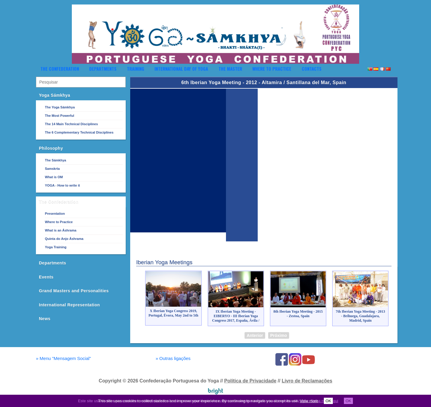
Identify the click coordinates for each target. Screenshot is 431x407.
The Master (230, 68)
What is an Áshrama (60, 230)
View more (309, 401)
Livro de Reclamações (307, 380)
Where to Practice (271, 68)
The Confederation (59, 68)
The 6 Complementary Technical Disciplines (79, 132)
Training (135, 68)
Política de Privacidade (250, 380)
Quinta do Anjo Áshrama (64, 238)
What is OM (54, 177)
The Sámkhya (55, 160)
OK (328, 401)
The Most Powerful (59, 115)
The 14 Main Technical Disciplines (71, 124)
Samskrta (52, 168)
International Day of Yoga (181, 68)
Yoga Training (55, 247)
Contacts (311, 68)
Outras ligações (173, 358)
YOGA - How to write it (62, 185)
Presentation (55, 213)
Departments (102, 68)
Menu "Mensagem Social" (63, 358)
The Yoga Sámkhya (60, 107)
